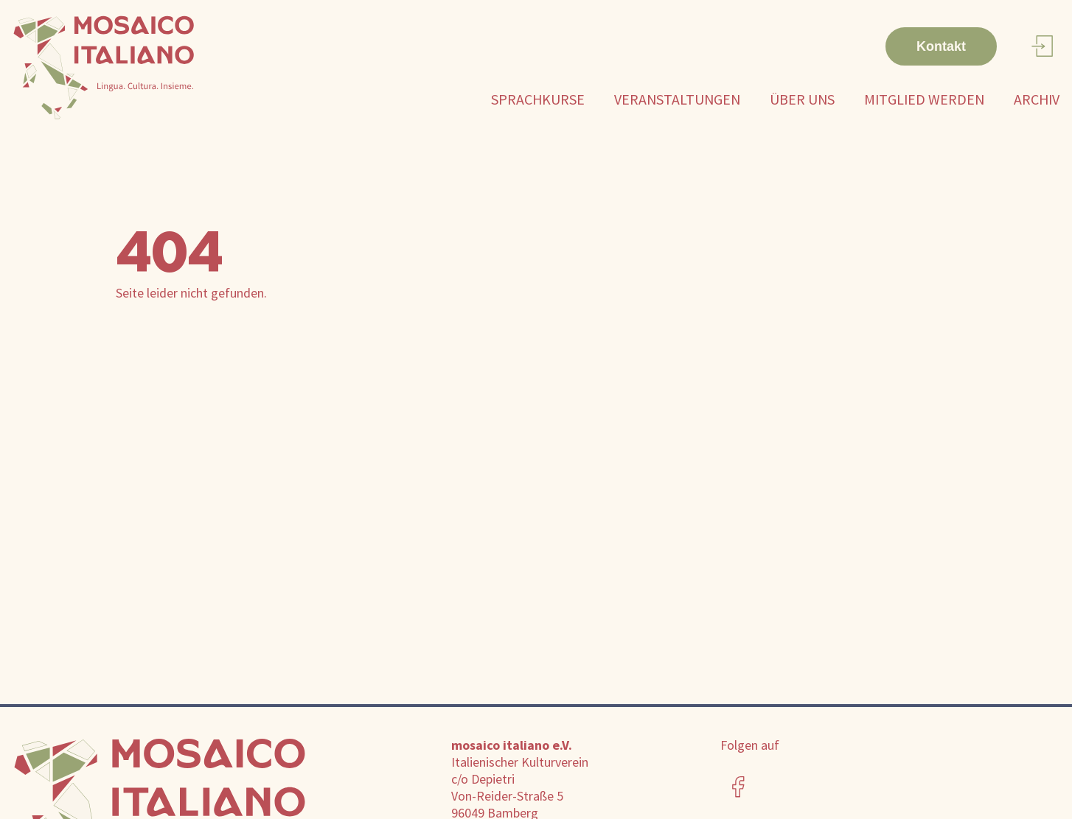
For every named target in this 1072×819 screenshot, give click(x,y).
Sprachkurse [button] (538, 99)
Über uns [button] (802, 99)
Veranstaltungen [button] (677, 99)
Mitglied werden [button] (924, 99)
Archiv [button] (1036, 99)
